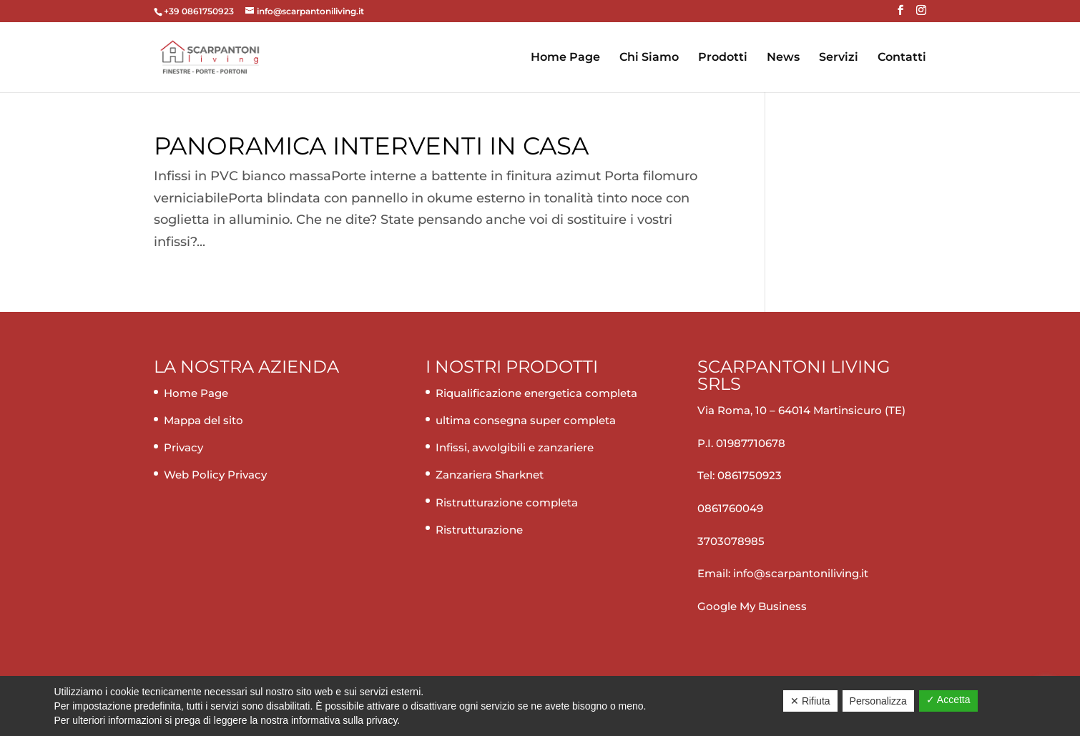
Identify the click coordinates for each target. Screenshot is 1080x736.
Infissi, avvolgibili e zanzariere (515, 447)
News (783, 58)
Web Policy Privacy (215, 474)
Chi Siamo (649, 58)
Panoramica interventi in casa (371, 146)
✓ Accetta (948, 699)
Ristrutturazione (479, 529)
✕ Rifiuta (810, 701)
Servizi (838, 58)
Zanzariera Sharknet (490, 474)
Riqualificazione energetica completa (536, 393)
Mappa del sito (203, 420)
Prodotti (722, 58)
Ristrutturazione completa (507, 502)
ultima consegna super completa (526, 420)
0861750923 (749, 475)
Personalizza (878, 701)
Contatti (902, 58)
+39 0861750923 (200, 11)
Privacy (183, 447)
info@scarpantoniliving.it (799, 573)
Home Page (565, 58)
